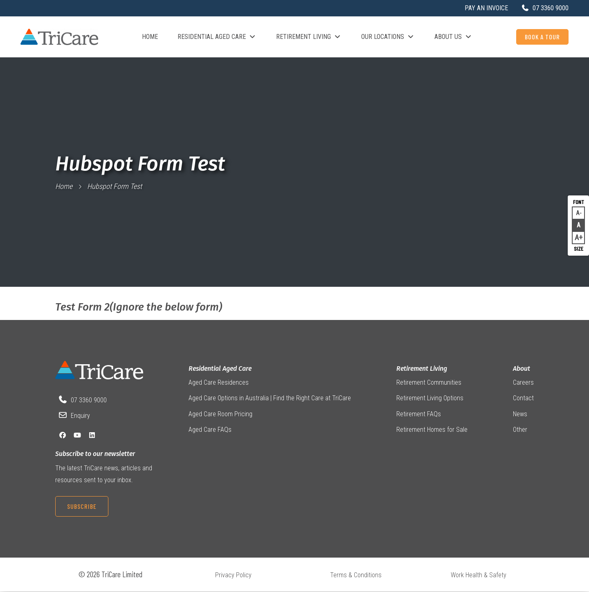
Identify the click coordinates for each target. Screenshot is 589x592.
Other (520, 430)
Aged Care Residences (219, 383)
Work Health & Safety (478, 575)
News (520, 414)
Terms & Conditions (356, 575)
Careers (523, 383)
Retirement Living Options (429, 398)
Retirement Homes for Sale (432, 430)
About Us (453, 37)
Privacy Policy (233, 575)
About (521, 368)
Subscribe (82, 506)
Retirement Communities (428, 383)
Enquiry (80, 416)
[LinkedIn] (92, 435)
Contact (523, 398)
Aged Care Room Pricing (220, 414)
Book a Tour (542, 37)
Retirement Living (309, 37)
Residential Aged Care (217, 37)
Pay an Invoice (486, 8)
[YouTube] (77, 435)
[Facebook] (62, 435)
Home (150, 37)
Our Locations (388, 37)
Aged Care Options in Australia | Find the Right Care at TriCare (270, 398)
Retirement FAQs (418, 414)
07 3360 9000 (89, 400)
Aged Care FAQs (210, 430)
